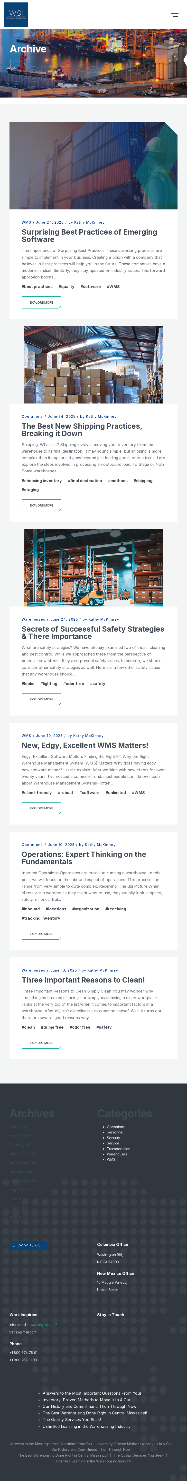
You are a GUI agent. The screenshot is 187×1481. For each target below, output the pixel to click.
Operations (32, 416)
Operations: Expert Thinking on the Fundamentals (84, 858)
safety (99, 683)
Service (113, 1143)
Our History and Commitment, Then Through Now (89, 1406)
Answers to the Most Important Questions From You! (92, 1393)
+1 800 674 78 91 (23, 1353)
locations (57, 908)
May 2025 (18, 1217)
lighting (50, 683)
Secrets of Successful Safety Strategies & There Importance (93, 633)
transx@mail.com (22, 1332)
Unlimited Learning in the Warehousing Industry (87, 1426)
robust (66, 792)
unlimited (117, 792)
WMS (26, 222)
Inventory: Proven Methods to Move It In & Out (86, 1399)
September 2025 (23, 1181)
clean (29, 1027)
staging (31, 489)
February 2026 (22, 1145)
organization (87, 908)
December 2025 (23, 1154)
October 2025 (21, 1172)
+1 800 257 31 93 (23, 1360)
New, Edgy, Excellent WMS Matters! (85, 745)
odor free (75, 683)
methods (119, 480)
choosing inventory (43, 480)
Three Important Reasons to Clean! (83, 979)
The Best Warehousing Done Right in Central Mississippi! (95, 1413)
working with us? (43, 1324)
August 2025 (20, 1190)
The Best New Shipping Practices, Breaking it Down (82, 430)
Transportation (118, 1149)
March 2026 (19, 1136)
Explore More (41, 302)
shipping (144, 480)
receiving (117, 908)
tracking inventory (42, 918)
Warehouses (33, 619)
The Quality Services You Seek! (72, 1419)
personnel (115, 1132)
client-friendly (38, 792)
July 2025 (18, 1199)
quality (68, 286)
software (92, 286)
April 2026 (18, 1127)
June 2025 (18, 1208)
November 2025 (23, 1163)
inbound (32, 908)
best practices (38, 286)
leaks (29, 683)
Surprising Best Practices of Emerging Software (89, 236)
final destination (86, 480)
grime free (53, 1027)
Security (113, 1138)
